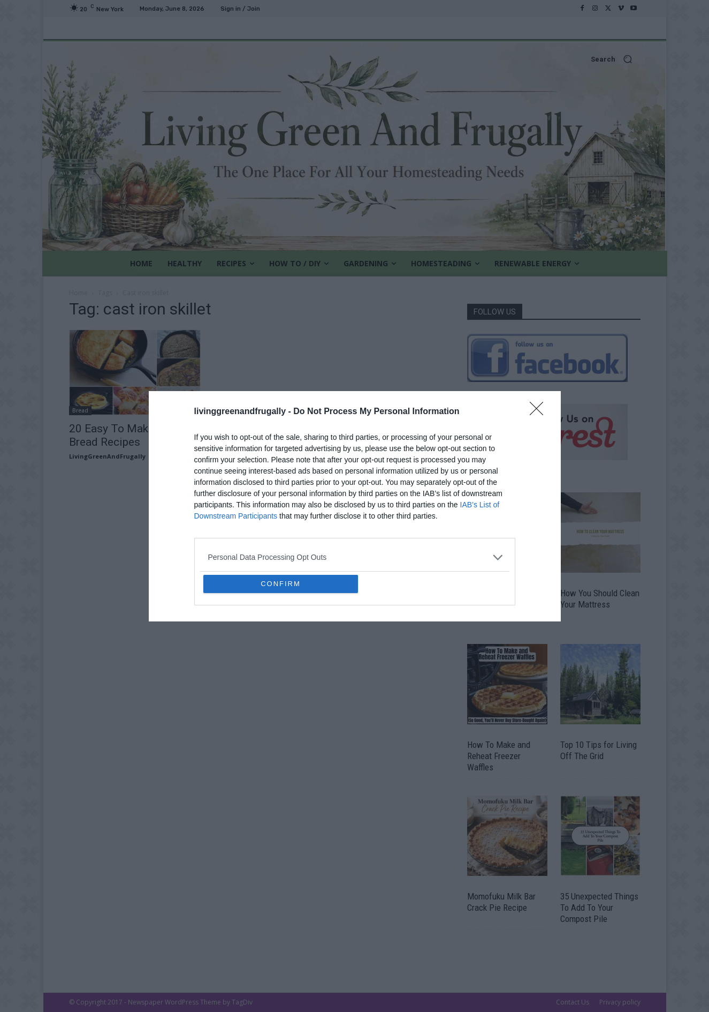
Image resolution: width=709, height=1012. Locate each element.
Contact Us (572, 1002)
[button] (355, 59)
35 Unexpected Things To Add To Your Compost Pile (599, 907)
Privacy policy (620, 1002)
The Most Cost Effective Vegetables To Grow (504, 604)
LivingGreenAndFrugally (107, 456)
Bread (80, 410)
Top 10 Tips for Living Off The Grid (598, 750)
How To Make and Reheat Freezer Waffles (498, 756)
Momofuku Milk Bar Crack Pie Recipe (501, 902)
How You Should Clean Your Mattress (599, 599)
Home (78, 292)
